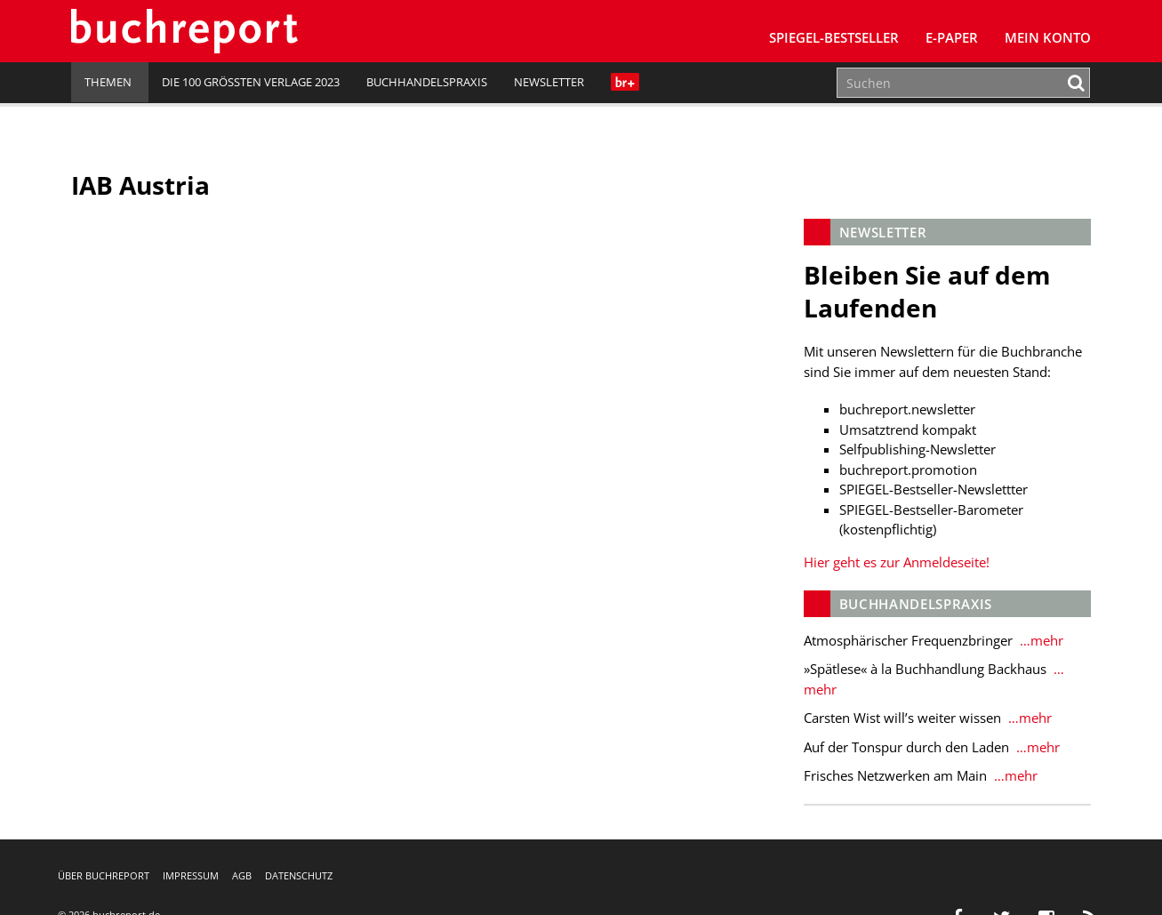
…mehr (1039, 640)
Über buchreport (103, 875)
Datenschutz (299, 875)
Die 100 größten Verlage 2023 (251, 82)
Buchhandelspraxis (426, 82)
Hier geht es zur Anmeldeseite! (897, 562)
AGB (242, 875)
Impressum (191, 875)
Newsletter (549, 82)
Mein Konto (1048, 37)
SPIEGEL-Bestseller (834, 37)
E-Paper (952, 37)
